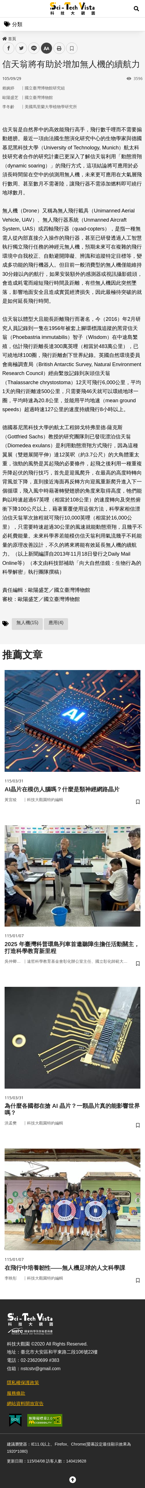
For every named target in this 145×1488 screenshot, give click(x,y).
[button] (136, 8)
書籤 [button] (72, 48)
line (32, 48)
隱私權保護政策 (23, 1382)
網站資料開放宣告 (25, 1403)
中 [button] (46, 48)
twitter (21, 48)
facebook (8, 48)
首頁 (9, 38)
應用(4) (56, 622)
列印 (59, 48)
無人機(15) (27, 622)
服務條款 (16, 1393)
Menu (8, 8)
